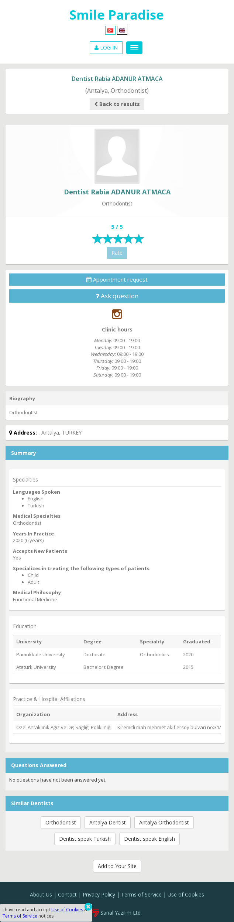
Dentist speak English (149, 838)
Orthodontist (60, 822)
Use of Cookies (186, 894)
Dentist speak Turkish (85, 838)
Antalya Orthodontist (164, 822)
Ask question (117, 296)
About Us (41, 894)
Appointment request (117, 279)
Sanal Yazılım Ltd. (117, 912)
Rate (117, 252)
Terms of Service (141, 894)
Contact (67, 894)
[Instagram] (117, 313)
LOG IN (106, 47)
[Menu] (134, 47)
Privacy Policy (99, 894)
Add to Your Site (117, 866)
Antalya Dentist (107, 822)
